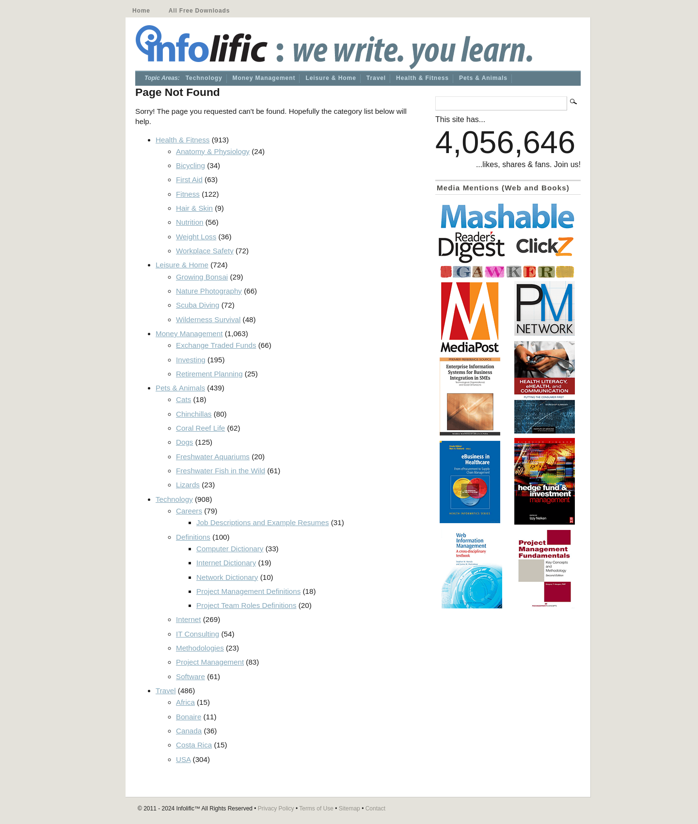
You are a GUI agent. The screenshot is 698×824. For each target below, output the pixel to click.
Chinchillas (193, 414)
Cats (183, 399)
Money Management (264, 78)
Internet (188, 619)
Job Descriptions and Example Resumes (262, 522)
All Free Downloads (199, 10)
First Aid (189, 179)
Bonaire (188, 717)
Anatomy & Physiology (213, 151)
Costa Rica (194, 745)
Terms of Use (316, 808)
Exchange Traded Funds (216, 345)
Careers (189, 511)
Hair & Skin (194, 208)
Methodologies (200, 648)
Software (190, 676)
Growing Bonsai (202, 277)
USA (183, 759)
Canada (189, 731)
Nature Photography (209, 291)
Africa (185, 702)
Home (141, 10)
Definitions (193, 537)
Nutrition (190, 222)
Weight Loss (196, 237)
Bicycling (190, 165)
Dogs (184, 442)
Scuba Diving (198, 305)
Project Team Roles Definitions (246, 605)
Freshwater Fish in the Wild (220, 470)
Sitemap (349, 808)
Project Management (210, 662)
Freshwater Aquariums (213, 456)
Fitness (188, 194)
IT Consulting (197, 634)
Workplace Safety (205, 251)
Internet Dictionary (226, 563)
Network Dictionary (227, 577)
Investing (191, 360)
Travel (376, 78)
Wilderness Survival (208, 319)
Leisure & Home (330, 78)
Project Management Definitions (248, 591)
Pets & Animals (483, 78)
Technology (204, 78)
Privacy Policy (276, 808)
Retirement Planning (209, 374)
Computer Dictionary (229, 548)
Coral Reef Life (200, 428)
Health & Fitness (422, 78)
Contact (375, 808)
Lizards (188, 485)
